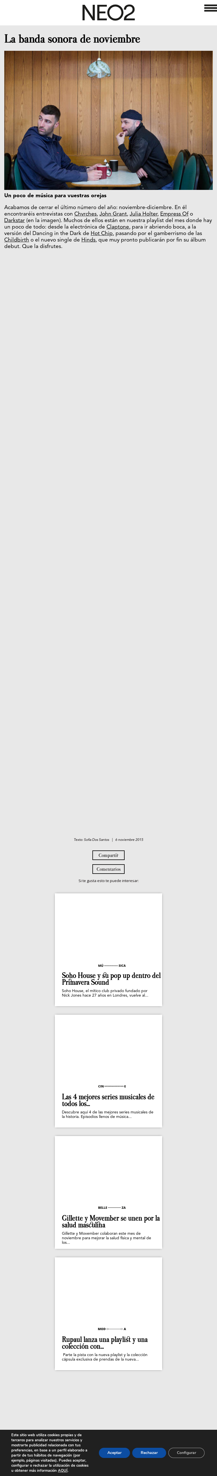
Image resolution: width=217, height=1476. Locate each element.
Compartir (108, 855)
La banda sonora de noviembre (72, 38)
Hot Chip (102, 233)
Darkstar (14, 220)
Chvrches (85, 214)
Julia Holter (143, 214)
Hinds (88, 240)
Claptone (118, 227)
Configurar (186, 1452)
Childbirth (16, 240)
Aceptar (114, 1452)
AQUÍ (63, 1470)
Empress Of (174, 214)
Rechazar (149, 1452)
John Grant (113, 214)
